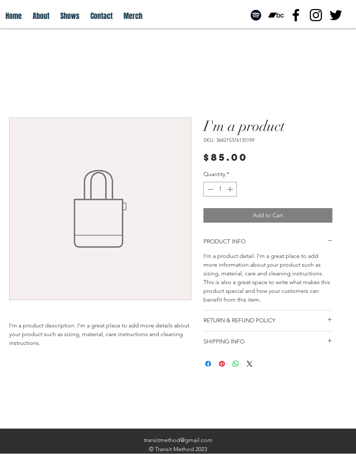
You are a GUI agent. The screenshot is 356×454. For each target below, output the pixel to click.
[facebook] (296, 15)
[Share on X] (249, 363)
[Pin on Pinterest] (222, 363)
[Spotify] (256, 15)
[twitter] (336, 15)
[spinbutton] (220, 189)
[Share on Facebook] (208, 363)
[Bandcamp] (276, 15)
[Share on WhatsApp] (235, 363)
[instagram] (316, 15)
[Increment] (231, 189)
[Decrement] (210, 189)
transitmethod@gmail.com (178, 440)
